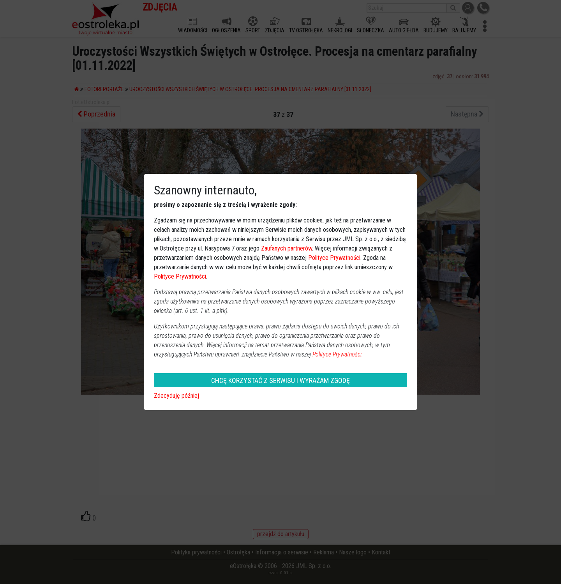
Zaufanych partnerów (286, 248)
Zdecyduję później (176, 395)
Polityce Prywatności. (337, 354)
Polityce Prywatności (334, 257)
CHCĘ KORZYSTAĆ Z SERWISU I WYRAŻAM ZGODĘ (280, 380)
